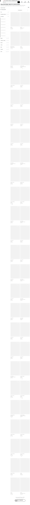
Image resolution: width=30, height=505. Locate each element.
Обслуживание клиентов (14, 0)
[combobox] (22, 10)
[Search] (10, 2)
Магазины (9, 0)
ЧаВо (18, 0)
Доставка (7, 0)
